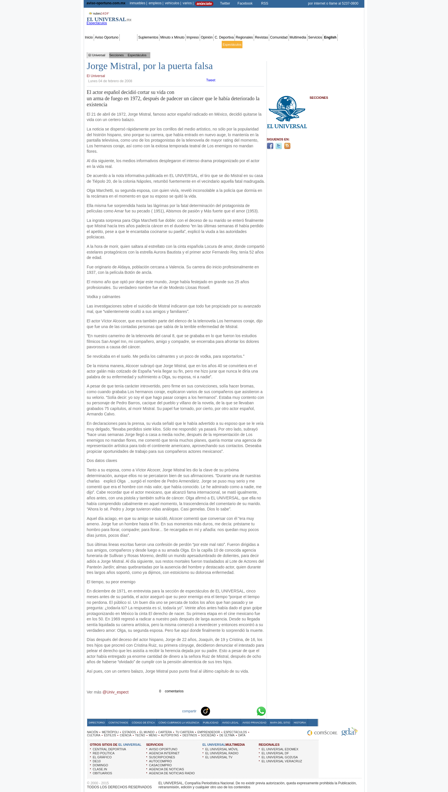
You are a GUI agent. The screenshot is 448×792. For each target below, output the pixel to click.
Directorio (97, 722)
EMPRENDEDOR (208, 732)
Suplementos (148, 37)
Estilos (260, 44)
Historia (300, 722)
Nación (90, 44)
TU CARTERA (184, 732)
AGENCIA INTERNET (164, 753)
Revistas (261, 37)
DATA (241, 735)
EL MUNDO (146, 732)
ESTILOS (110, 735)
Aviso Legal (230, 722)
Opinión (207, 37)
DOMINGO (100, 765)
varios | (188, 3)
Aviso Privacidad (255, 722)
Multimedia (298, 37)
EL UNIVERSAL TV (219, 757)
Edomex (117, 44)
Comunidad (278, 37)
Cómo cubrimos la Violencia (179, 722)
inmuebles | (138, 3)
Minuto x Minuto (172, 37)
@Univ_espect (116, 692)
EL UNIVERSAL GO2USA (280, 757)
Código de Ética (143, 722)
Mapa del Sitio (280, 722)
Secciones (128, 37)
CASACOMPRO (160, 765)
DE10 (97, 761)
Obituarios (324, 44)
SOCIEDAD (208, 735)
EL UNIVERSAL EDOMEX (280, 749)
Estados (150, 44)
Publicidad (340, 44)
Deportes (273, 44)
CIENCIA (125, 735)
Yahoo (241, 711)
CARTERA (165, 732)
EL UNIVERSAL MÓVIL (221, 749)
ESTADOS (129, 732)
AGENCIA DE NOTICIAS (166, 769)
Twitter (225, 3)
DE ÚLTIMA (227, 735)
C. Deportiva (224, 37)
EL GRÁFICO (102, 757)
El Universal (97, 55)
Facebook (245, 3)
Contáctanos (118, 722)
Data (352, 44)
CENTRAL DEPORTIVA (109, 749)
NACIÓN (92, 732)
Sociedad (308, 44)
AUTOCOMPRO (160, 761)
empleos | (156, 3)
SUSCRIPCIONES (162, 757)
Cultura (248, 44)
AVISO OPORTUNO (163, 749)
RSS (264, 3)
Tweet (210, 80)
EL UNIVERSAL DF (275, 753)
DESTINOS (190, 735)
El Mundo (164, 44)
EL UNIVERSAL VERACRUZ (282, 761)
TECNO (140, 735)
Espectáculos (232, 44)
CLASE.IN (100, 769)
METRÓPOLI (110, 732)
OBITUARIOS (102, 773)
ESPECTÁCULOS (235, 732)
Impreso (193, 37)
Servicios (315, 37)
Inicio (89, 37)
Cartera (178, 44)
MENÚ (153, 735)
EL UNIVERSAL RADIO (222, 753)
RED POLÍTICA (104, 753)
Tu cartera (192, 44)
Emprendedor (211, 44)
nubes (98, 13)
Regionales (244, 37)
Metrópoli (103, 44)
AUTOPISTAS (170, 735)
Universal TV (290, 44)
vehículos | (173, 3)
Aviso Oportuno (107, 37)
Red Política (133, 44)
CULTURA (93, 735)
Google (251, 711)
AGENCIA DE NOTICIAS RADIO (172, 773)
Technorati (214, 711)
